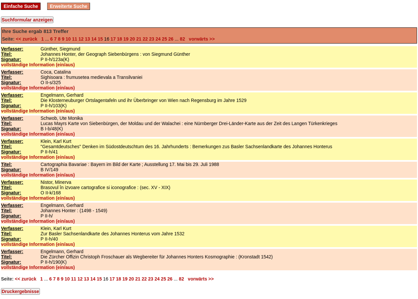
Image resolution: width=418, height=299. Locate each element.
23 (151, 39)
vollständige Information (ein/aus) (38, 64)
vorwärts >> (200, 39)
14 (94, 39)
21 (138, 39)
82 (182, 39)
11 (74, 39)
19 (126, 39)
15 (100, 39)
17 (113, 39)
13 (87, 39)
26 (171, 39)
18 (119, 39)
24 (158, 39)
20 (132, 39)
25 (164, 39)
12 (81, 39)
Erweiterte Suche (68, 6)
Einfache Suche (21, 6)
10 (68, 39)
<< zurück (28, 39)
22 (145, 39)
